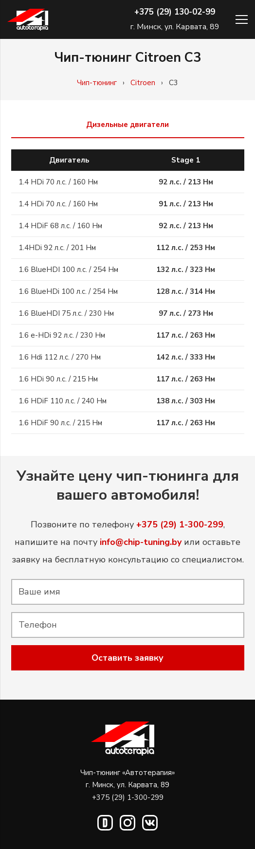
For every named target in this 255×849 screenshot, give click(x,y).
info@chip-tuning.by (141, 542)
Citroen (142, 83)
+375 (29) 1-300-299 (128, 797)
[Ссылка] (27, 20)
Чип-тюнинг (97, 83)
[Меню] (242, 19)
